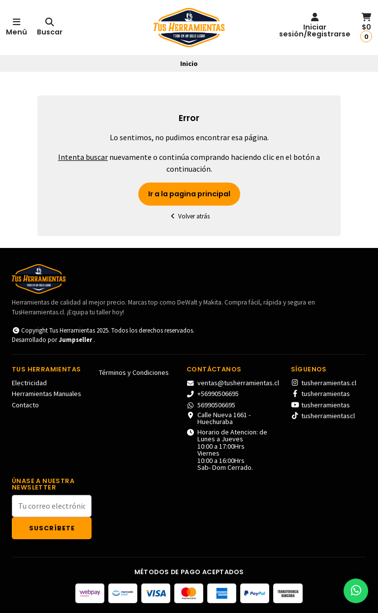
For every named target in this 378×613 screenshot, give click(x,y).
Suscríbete (52, 528)
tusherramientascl (323, 415)
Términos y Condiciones (134, 372)
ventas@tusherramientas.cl (233, 382)
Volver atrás (189, 216)
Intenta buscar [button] (83, 157)
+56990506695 (213, 393)
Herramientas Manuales (46, 393)
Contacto (25, 404)
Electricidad (29, 382)
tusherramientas (320, 393)
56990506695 (211, 404)
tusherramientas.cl (323, 382)
